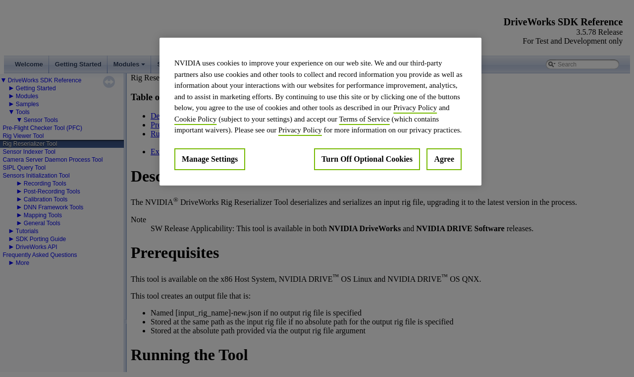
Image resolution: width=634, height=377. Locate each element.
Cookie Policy (195, 119)
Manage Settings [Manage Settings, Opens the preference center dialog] (210, 159)
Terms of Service (364, 119)
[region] (320, 112)
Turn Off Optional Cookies (367, 159)
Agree (444, 159)
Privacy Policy (415, 108)
